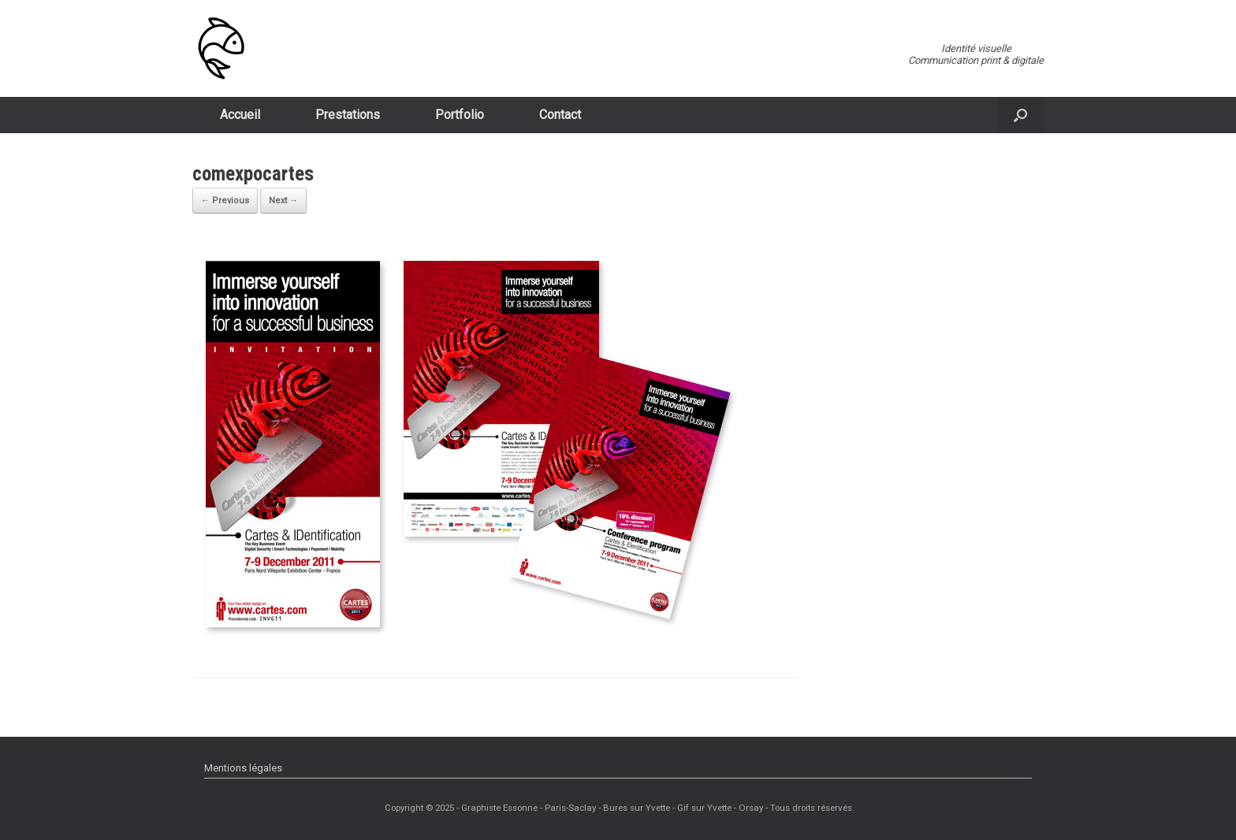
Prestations (347, 114)
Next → (283, 200)
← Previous (225, 200)
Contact (560, 114)
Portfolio (459, 114)
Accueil (240, 114)
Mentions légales (243, 768)
